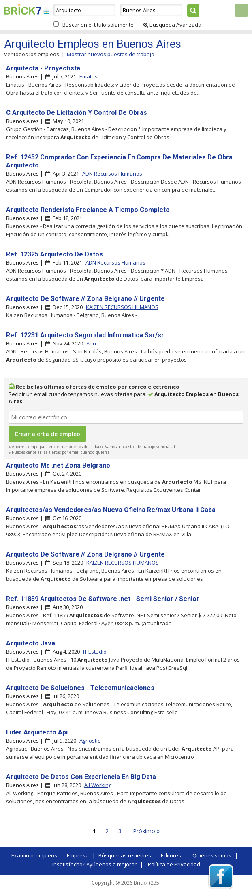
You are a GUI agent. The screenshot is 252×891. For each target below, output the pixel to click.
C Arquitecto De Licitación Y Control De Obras (76, 112)
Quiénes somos (211, 855)
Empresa (78, 855)
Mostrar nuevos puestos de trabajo (110, 54)
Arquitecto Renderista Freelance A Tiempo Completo (88, 210)
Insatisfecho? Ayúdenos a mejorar (94, 864)
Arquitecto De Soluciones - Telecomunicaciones (80, 688)
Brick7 (22, 9)
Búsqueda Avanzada (172, 24)
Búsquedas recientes (124, 855)
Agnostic (89, 740)
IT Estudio (95, 651)
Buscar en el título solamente (98, 24)
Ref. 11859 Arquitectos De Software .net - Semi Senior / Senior (102, 599)
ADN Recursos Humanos (112, 173)
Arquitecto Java (30, 643)
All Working (97, 785)
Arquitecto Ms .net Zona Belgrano (58, 465)
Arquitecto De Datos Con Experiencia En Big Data (81, 777)
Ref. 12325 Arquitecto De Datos (54, 254)
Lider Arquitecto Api (37, 732)
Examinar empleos (34, 855)
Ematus (88, 76)
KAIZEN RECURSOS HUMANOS (122, 307)
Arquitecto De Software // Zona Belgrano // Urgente (85, 299)
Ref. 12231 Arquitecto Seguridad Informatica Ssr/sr (85, 335)
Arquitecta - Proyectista (43, 68)
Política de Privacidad (174, 864)
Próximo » (146, 831)
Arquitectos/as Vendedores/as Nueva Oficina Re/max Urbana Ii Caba (111, 510)
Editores (171, 855)
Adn (91, 343)
